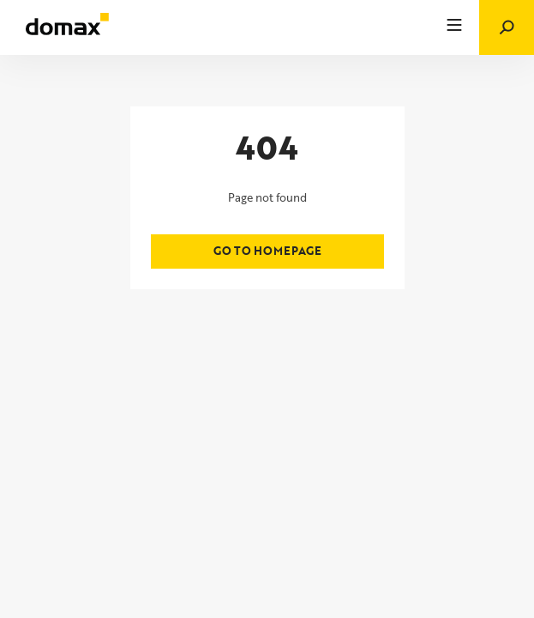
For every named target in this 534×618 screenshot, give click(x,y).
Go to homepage (267, 250)
